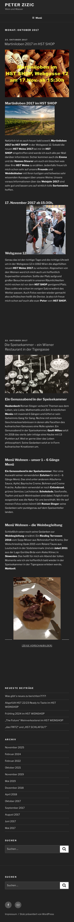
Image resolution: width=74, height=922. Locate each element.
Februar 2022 (13, 760)
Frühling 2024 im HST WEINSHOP (25, 713)
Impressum (11, 914)
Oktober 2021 (13, 767)
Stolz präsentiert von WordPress (37, 914)
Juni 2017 (10, 821)
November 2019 (14, 774)
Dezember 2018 (14, 787)
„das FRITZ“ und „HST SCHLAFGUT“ (26, 727)
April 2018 (11, 794)
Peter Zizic (19, 4)
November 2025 (14, 747)
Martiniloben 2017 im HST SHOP (30, 44)
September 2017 (15, 807)
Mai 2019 (10, 781)
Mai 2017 (10, 828)
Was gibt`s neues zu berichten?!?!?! (25, 696)
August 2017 (12, 814)
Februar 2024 (13, 754)
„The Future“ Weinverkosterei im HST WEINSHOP (34, 720)
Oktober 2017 (13, 801)
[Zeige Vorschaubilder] (37, 645)
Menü (37, 17)
